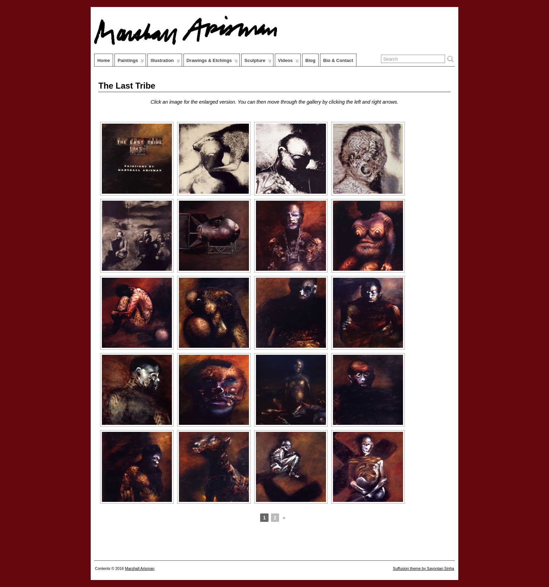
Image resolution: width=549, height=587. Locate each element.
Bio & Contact (338, 60)
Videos (288, 62)
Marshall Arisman (139, 568)
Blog (310, 60)
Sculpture (257, 62)
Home (103, 60)
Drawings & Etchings (212, 62)
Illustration (165, 62)
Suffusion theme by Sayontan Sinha (423, 568)
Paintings (131, 62)
